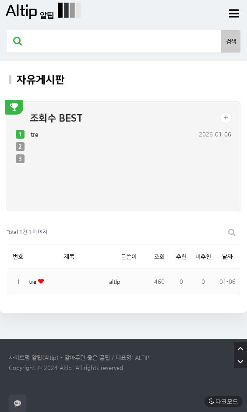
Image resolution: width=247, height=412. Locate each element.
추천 (181, 256)
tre (35, 134)
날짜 (227, 256)
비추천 (203, 256)
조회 (159, 256)
